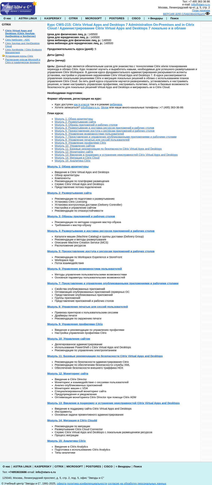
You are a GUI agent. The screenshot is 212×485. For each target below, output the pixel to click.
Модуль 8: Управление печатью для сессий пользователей (92, 139)
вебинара (116, 104)
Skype (105, 107)
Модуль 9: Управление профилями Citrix (80, 142)
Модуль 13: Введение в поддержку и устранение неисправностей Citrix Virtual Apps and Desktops (116, 154)
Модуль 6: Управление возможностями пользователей (89, 133)
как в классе (81, 104)
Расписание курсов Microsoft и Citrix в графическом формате (22, 61)
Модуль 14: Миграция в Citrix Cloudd (72, 420)
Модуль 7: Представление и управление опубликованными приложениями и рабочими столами (115, 136)
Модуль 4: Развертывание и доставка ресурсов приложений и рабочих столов (104, 127)
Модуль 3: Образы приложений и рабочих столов (86, 124)
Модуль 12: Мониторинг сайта (74, 151)
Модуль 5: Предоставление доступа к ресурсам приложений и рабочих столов (105, 130)
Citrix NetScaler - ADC (17, 39)
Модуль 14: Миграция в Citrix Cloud (77, 157)
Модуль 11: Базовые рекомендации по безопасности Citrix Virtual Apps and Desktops (108, 148)
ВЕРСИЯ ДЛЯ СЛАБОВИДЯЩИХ (186, 14)
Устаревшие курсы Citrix (19, 56)
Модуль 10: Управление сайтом (75, 145)
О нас (7, 18)
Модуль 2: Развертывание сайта (75, 121)
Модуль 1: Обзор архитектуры (74, 118)
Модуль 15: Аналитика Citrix (72, 160)
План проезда (201, 10)
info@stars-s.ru (200, 4)
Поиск (174, 18)
